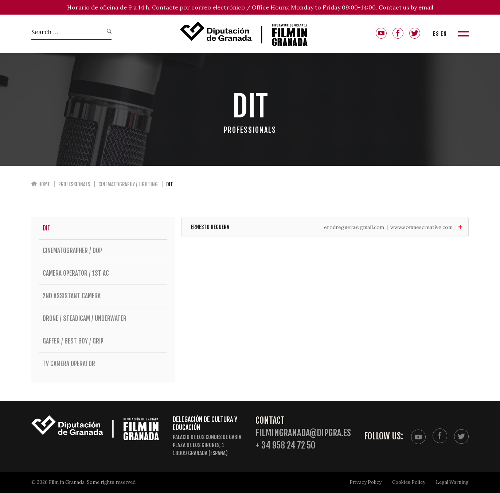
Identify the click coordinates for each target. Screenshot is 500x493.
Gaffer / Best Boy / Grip (103, 341)
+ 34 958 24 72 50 (285, 445)
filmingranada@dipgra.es (303, 433)
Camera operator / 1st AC (103, 273)
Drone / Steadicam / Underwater (103, 318)
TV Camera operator (103, 364)
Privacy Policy (365, 482)
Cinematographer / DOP (103, 251)
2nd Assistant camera (103, 296)
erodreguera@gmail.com (354, 227)
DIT (47, 228)
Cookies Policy (408, 482)
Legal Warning (452, 482)
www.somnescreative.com (421, 227)
